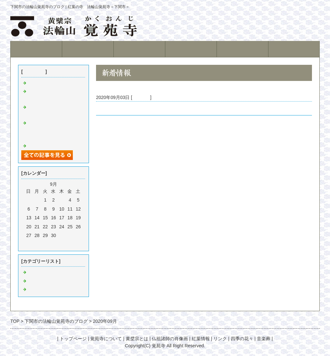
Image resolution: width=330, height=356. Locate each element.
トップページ (36, 49)
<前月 (42, 244)
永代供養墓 (242, 49)
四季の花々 (242, 338)
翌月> (65, 244)
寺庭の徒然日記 (43, 281)
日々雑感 (141, 97)
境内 (190, 49)
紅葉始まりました (46, 83)
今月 (53, 244)
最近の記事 (34, 71)
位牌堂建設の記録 (46, 289)
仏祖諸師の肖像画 (170, 338)
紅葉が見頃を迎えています (55, 146)
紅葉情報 (294, 49)
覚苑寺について (88, 49)
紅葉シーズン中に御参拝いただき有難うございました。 (55, 130)
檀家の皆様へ (109, 108)
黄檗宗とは (139, 49)
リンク (220, 338)
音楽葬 (263, 338)
